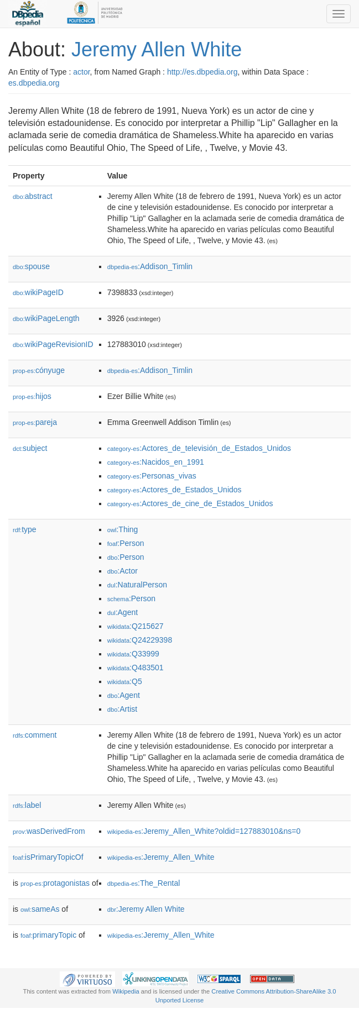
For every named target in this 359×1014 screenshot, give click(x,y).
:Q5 (124, 681)
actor (81, 71)
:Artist (122, 709)
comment (34, 735)
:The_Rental (143, 883)
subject (30, 448)
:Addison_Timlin (149, 266)
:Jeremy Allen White (146, 909)
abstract (33, 196)
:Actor (122, 570)
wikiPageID (38, 292)
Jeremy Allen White (156, 49)
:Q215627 (135, 626)
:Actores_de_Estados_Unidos (174, 489)
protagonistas (55, 883)
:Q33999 (133, 653)
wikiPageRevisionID (53, 344)
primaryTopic (48, 935)
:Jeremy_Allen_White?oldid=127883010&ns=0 (204, 831)
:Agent (122, 612)
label (27, 805)
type (25, 529)
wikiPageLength (46, 318)
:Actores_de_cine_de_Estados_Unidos (190, 503)
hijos (32, 396)
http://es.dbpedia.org (202, 71)
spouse (31, 266)
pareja (35, 422)
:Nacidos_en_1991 (155, 462)
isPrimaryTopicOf (48, 857)
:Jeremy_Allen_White (161, 857)
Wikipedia (125, 991)
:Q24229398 (140, 639)
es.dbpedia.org (34, 82)
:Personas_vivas (151, 475)
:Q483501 (135, 667)
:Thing (122, 529)
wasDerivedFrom (49, 831)
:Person (125, 543)
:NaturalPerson (137, 584)
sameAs (39, 909)
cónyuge (39, 370)
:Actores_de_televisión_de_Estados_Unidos (199, 448)
